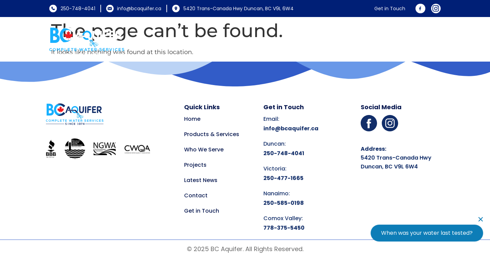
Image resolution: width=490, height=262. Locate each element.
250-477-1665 (283, 178)
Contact (428, 41)
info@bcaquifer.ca (290, 128)
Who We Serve (294, 41)
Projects (343, 41)
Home (161, 41)
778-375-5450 (284, 228)
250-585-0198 (283, 203)
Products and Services (219, 41)
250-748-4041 (283, 153)
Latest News (385, 41)
